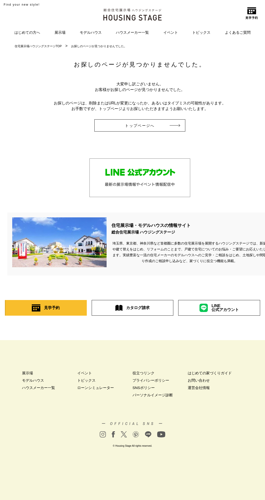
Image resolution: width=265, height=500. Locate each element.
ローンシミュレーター (95, 388)
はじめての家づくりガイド (210, 373)
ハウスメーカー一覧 (132, 32)
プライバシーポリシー (150, 380)
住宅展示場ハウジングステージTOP (38, 46)
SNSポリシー (143, 388)
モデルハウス (91, 32)
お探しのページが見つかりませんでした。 (99, 46)
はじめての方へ (27, 32)
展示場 (60, 32)
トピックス (201, 32)
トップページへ (146, 125)
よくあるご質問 (238, 32)
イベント (170, 32)
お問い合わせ (199, 380)
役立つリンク (143, 373)
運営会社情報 (199, 388)
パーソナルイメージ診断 (152, 395)
